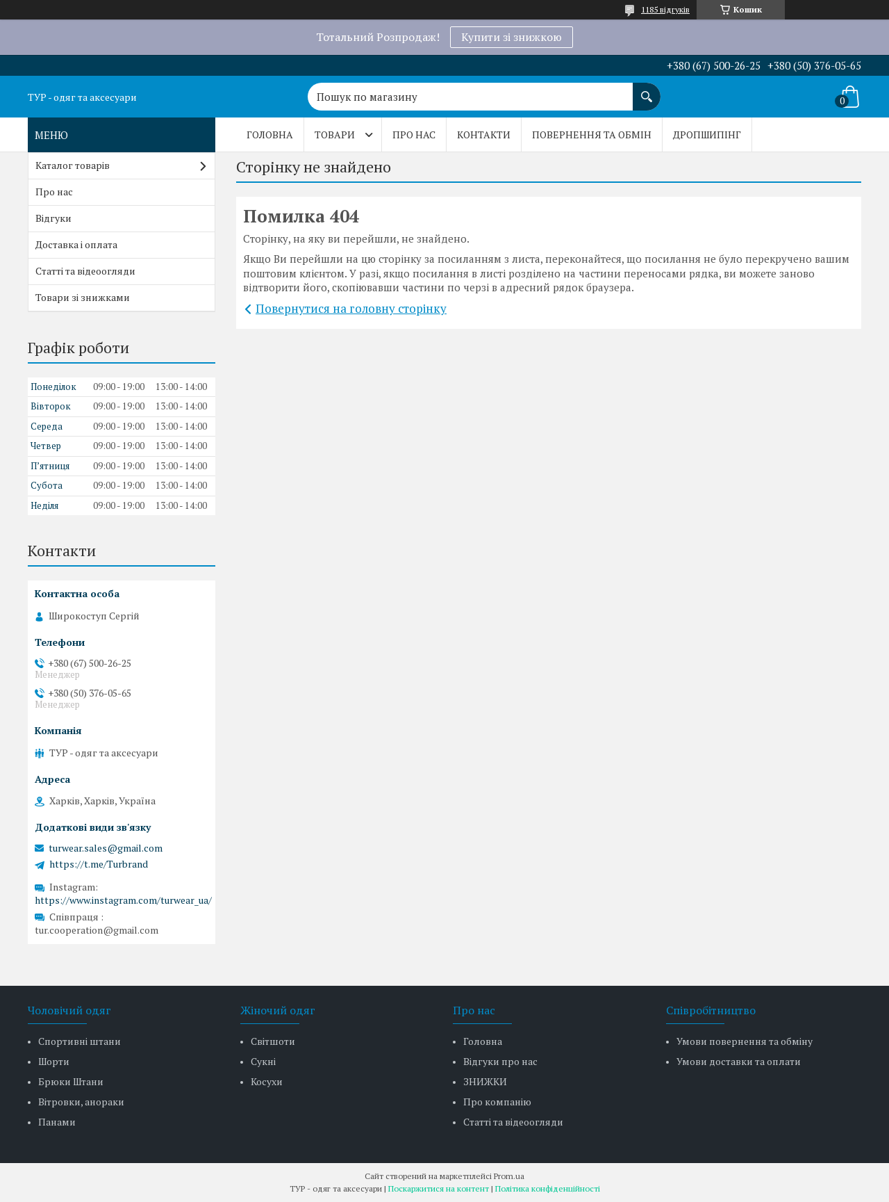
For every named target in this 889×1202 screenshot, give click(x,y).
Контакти (483, 134)
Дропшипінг (707, 134)
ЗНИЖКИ (485, 1081)
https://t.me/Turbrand (98, 864)
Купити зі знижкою (511, 36)
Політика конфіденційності (547, 1188)
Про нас (413, 134)
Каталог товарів (72, 165)
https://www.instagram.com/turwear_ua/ (123, 900)
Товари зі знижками (82, 297)
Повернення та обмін (591, 134)
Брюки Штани (70, 1081)
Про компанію (497, 1101)
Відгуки (53, 218)
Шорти (53, 1061)
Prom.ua (509, 1176)
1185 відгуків (665, 9)
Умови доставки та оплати (738, 1061)
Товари (335, 134)
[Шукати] (646, 90)
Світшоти (273, 1041)
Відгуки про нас (500, 1061)
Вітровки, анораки (81, 1101)
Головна (270, 134)
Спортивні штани (79, 1041)
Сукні (263, 1061)
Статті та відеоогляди (85, 270)
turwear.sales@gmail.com (106, 848)
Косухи (267, 1081)
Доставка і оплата (76, 244)
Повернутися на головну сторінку (351, 308)
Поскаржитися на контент (438, 1188)
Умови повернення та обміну (744, 1041)
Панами (57, 1121)
